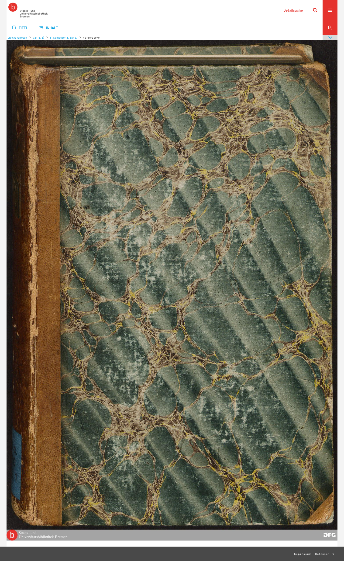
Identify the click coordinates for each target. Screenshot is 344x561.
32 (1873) (38, 37)
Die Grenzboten (17, 37)
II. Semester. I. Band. (63, 37)
